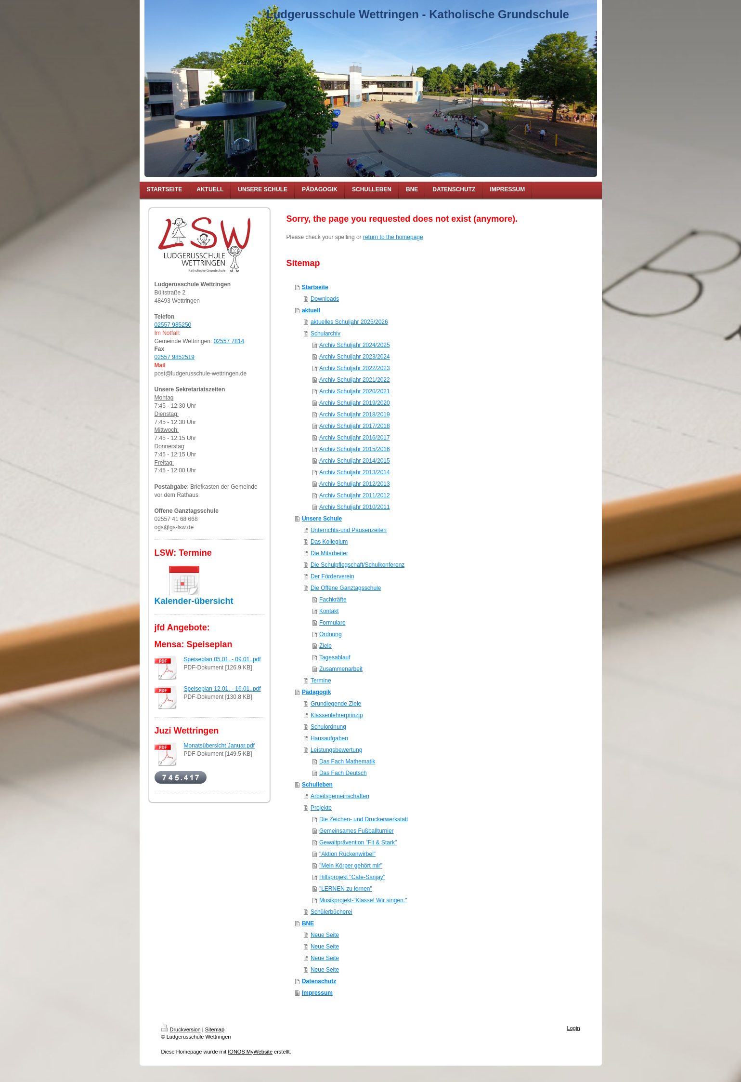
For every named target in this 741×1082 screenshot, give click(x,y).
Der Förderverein (332, 576)
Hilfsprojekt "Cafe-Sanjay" (352, 877)
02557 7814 (229, 341)
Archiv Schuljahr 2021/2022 (354, 379)
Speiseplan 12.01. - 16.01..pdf (222, 688)
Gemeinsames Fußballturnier (356, 831)
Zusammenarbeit (341, 669)
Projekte (321, 807)
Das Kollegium (329, 541)
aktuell (311, 310)
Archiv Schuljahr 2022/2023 (354, 368)
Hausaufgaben (329, 738)
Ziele (325, 645)
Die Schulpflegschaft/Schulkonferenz (357, 564)
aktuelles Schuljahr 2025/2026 (349, 322)
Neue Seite (325, 935)
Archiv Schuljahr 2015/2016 (354, 449)
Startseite (315, 287)
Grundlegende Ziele (336, 703)
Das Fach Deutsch (343, 773)
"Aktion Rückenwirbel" (347, 854)
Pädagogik (316, 692)
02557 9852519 (175, 357)
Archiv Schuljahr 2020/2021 (354, 391)
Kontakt (329, 611)
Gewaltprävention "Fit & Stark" (358, 842)
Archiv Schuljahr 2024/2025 (354, 345)
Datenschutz (319, 981)
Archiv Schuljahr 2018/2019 (354, 414)
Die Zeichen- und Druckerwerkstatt (363, 819)
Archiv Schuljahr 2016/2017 (354, 437)
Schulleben (317, 784)
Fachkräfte (333, 599)
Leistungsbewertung (336, 750)
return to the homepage (393, 237)
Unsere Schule (322, 518)
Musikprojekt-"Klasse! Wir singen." (363, 900)
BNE (308, 923)
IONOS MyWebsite (250, 1052)
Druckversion (181, 1029)
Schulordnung (328, 726)
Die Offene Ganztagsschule (346, 588)
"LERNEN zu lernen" (345, 888)
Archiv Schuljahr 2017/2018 (354, 426)
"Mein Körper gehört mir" (350, 865)
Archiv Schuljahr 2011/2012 (354, 495)
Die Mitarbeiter (329, 553)
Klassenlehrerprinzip (337, 715)
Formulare (332, 622)
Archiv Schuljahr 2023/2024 (354, 356)
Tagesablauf (335, 657)
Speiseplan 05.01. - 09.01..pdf (222, 659)
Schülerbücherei (331, 911)
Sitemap (214, 1029)
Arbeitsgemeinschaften (340, 796)
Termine (321, 680)
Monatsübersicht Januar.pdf (219, 745)
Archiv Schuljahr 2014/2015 (354, 460)
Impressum (317, 992)
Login (573, 1028)
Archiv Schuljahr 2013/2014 (354, 472)
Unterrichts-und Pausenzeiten (349, 530)
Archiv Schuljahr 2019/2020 (354, 403)
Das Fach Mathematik (347, 761)
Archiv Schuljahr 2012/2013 (354, 484)
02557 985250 (173, 324)
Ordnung (330, 634)
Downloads (325, 298)
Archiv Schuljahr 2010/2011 (354, 507)
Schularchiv (325, 333)
